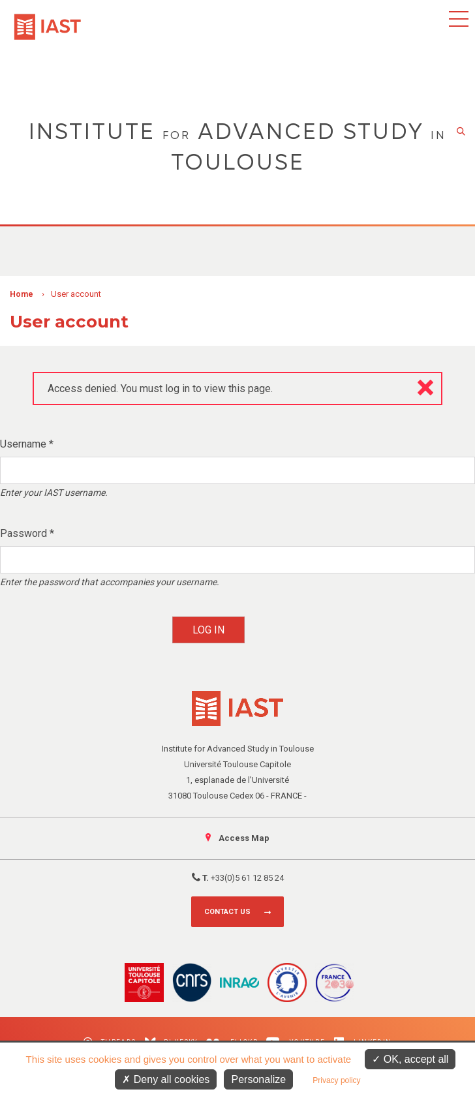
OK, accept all (410, 1059)
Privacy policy (336, 1080)
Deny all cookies (165, 1079)
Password (27, 533)
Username (27, 444)
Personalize (258, 1079)
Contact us (227, 911)
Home (21, 294)
